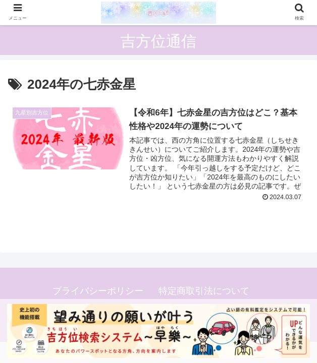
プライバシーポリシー (97, 291)
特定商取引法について (204, 291)
